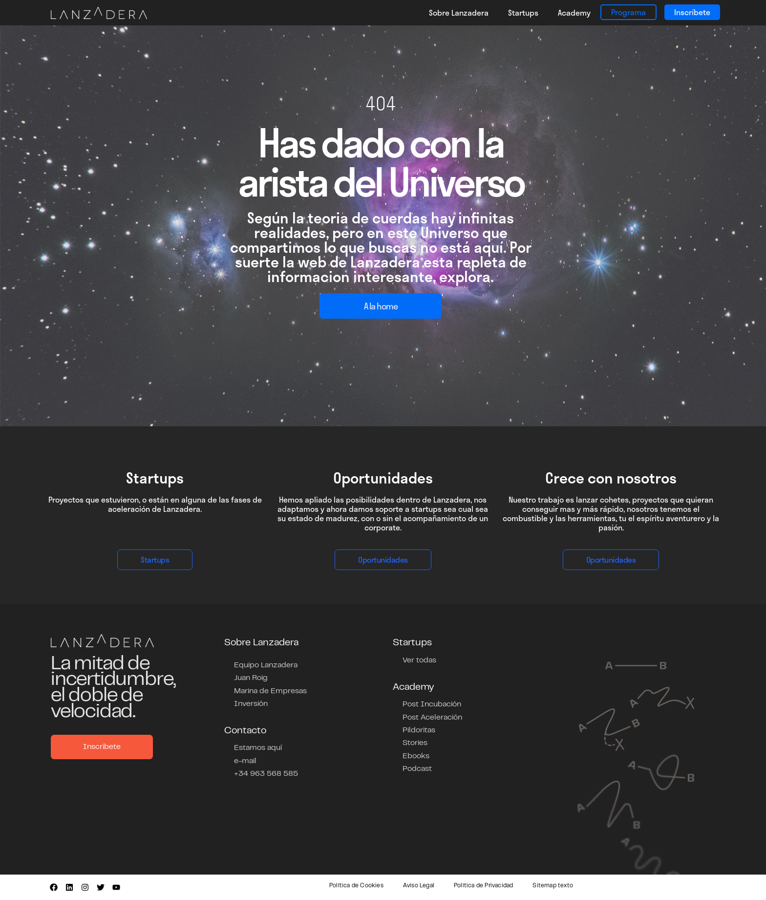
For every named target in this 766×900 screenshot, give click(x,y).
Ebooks (416, 755)
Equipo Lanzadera (266, 665)
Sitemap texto (552, 885)
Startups (523, 12)
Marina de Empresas (270, 690)
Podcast (417, 768)
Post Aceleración (432, 717)
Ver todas (419, 660)
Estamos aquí (258, 747)
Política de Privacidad (483, 885)
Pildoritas (419, 729)
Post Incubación (432, 704)
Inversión (251, 703)
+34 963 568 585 (266, 772)
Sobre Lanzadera (459, 12)
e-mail (245, 760)
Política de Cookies (356, 885)
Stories (415, 742)
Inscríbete (692, 12)
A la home (381, 306)
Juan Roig (251, 678)
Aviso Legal (418, 885)
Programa (628, 12)
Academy (574, 12)
